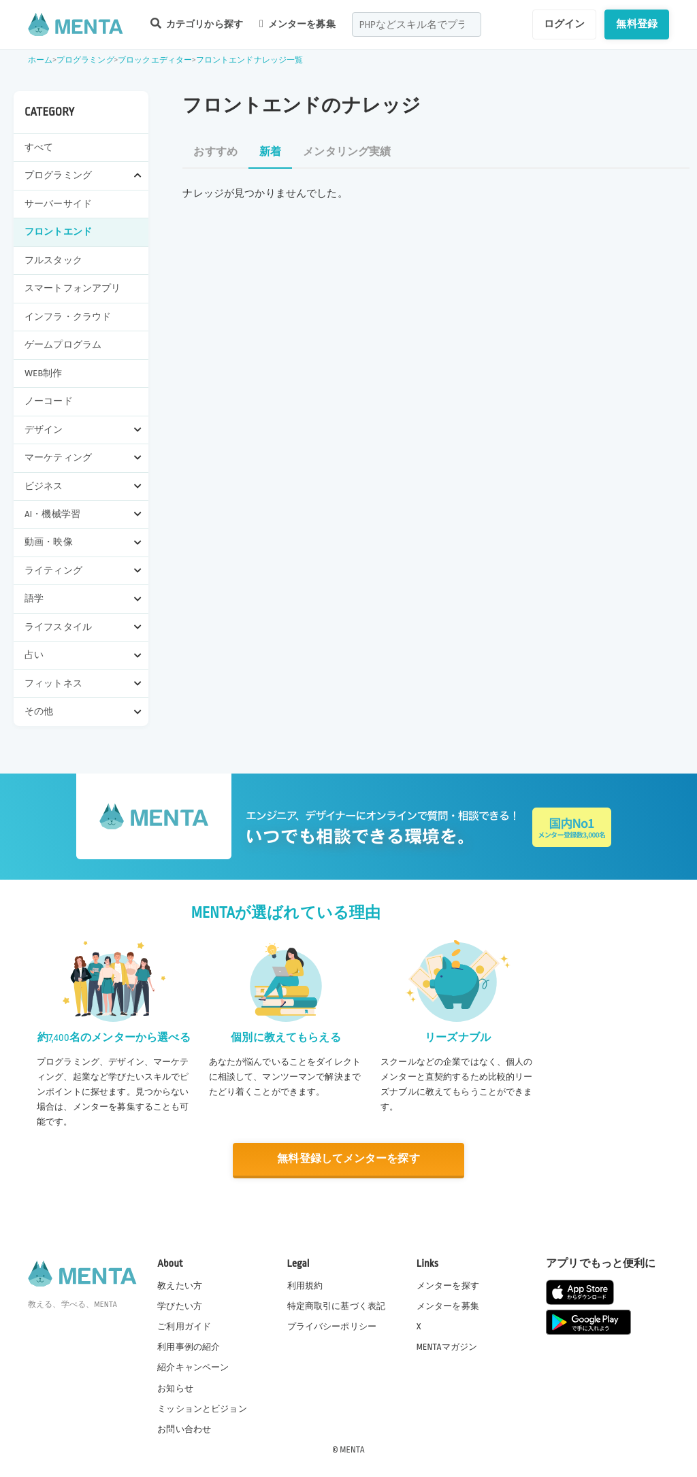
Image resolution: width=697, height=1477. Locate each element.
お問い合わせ (184, 1428)
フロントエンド (58, 232)
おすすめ (215, 152)
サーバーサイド (58, 204)
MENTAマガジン (447, 1347)
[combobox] (416, 24)
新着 (270, 152)
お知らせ (175, 1388)
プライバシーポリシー (332, 1326)
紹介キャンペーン (193, 1367)
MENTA (352, 1449)
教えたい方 (179, 1286)
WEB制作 (44, 373)
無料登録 (637, 23)
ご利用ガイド (184, 1326)
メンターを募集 (297, 23)
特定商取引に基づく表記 (336, 1306)
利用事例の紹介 (188, 1347)
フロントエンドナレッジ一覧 (250, 60)
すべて (39, 147)
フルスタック (53, 260)
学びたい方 (179, 1306)
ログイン (564, 23)
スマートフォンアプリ (73, 288)
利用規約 (305, 1286)
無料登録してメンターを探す (348, 1159)
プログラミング (85, 60)
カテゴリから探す (196, 23)
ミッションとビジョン (202, 1408)
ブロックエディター (155, 60)
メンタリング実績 (347, 152)
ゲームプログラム (63, 344)
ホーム (40, 60)
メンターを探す (448, 1286)
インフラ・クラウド (68, 317)
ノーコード (49, 401)
